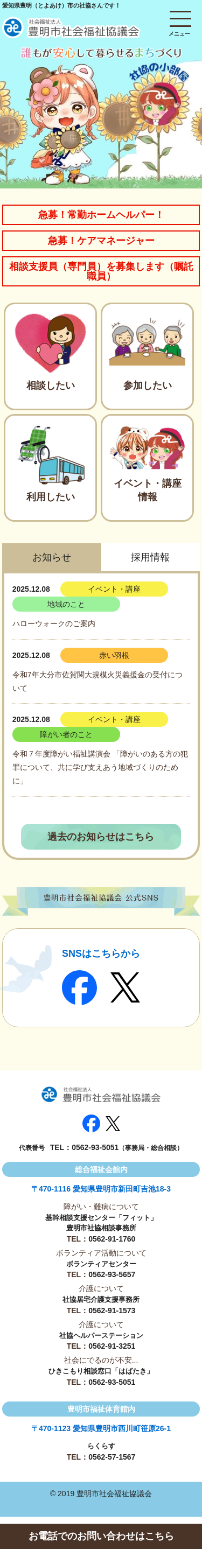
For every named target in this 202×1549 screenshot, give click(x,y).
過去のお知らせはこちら (100, 836)
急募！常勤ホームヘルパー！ (101, 214)
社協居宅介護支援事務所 (101, 1299)
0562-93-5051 (95, 1147)
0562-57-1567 (111, 1457)
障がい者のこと (66, 734)
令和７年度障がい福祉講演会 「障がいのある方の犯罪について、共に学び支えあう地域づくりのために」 (100, 767)
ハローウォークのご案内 (53, 623)
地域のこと (66, 604)
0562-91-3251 (111, 1346)
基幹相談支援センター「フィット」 (101, 1218)
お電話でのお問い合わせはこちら (101, 1536)
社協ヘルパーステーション (101, 1335)
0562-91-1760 (111, 1239)
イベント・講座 (114, 589)
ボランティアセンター (101, 1264)
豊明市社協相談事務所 (101, 1228)
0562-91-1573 (111, 1310)
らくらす (101, 1446)
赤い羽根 (114, 655)
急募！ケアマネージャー (101, 240)
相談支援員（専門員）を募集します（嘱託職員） (101, 271)
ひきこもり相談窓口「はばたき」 (101, 1371)
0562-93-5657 (111, 1274)
